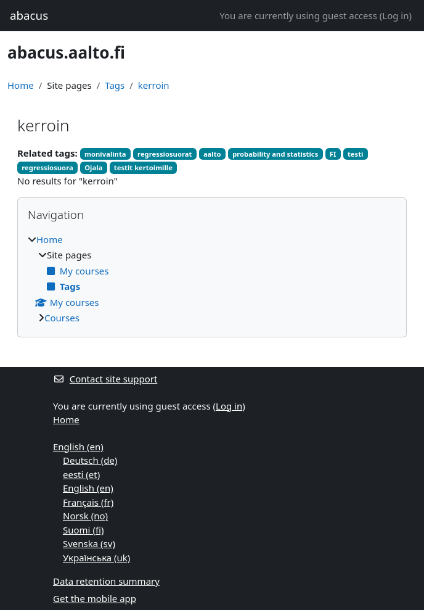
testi (356, 154)
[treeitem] (212, 279)
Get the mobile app (94, 598)
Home (20, 85)
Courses (62, 317)
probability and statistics (275, 154)
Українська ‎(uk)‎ (96, 557)
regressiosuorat (164, 154)
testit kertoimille (143, 167)
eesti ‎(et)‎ (81, 474)
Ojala (93, 167)
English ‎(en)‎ (78, 446)
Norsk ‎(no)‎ (85, 515)
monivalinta (105, 154)
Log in (395, 15)
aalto (212, 154)
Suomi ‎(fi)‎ (83, 530)
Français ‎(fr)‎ (88, 502)
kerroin (153, 85)
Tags (114, 85)
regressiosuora (47, 167)
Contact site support (105, 379)
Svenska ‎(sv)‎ (89, 543)
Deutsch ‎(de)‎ (90, 460)
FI (333, 154)
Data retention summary (106, 581)
